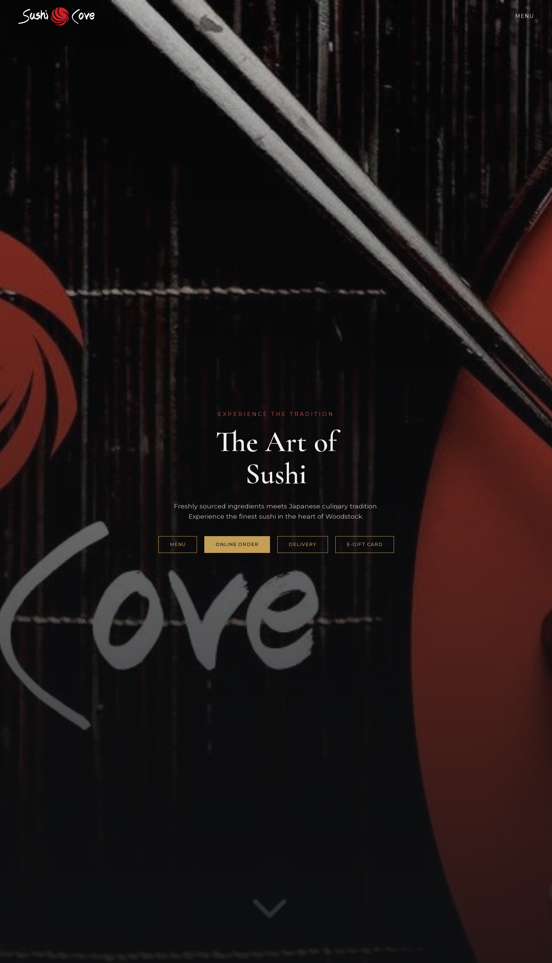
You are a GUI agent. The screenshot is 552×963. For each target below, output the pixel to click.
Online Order (237, 544)
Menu (524, 16)
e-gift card (365, 544)
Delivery (303, 544)
